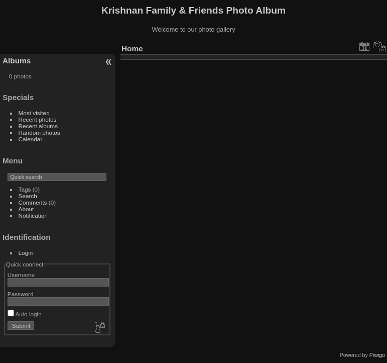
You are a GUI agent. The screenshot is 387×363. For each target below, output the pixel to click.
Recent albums (38, 126)
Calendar (31, 139)
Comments (33, 202)
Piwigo (377, 355)
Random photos (39, 132)
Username (21, 274)
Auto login (25, 314)
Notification (33, 215)
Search (28, 196)
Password (21, 294)
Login (26, 252)
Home (132, 48)
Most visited (34, 113)
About (26, 209)
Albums (17, 60)
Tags (25, 189)
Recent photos (38, 119)
